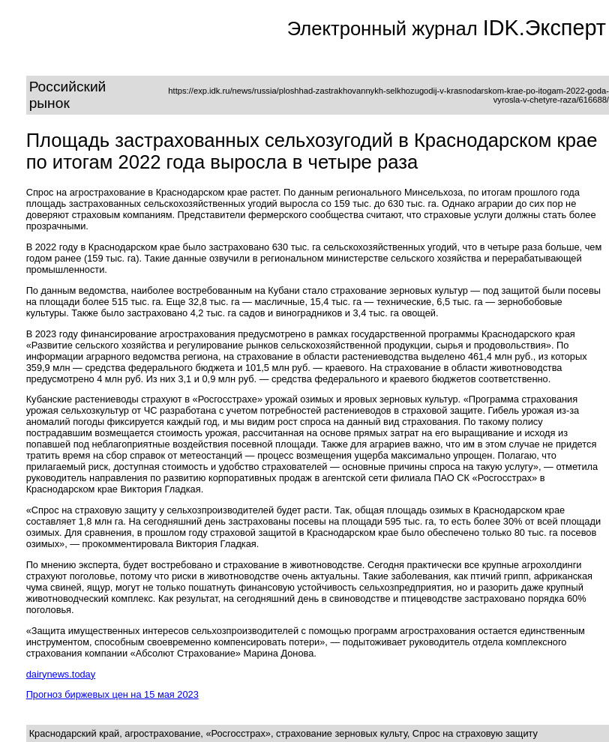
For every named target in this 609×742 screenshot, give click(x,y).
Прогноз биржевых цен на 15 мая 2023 (112, 694)
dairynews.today (60, 674)
